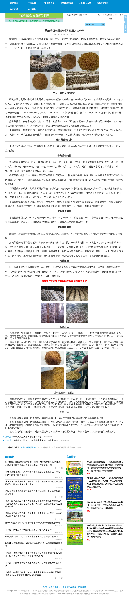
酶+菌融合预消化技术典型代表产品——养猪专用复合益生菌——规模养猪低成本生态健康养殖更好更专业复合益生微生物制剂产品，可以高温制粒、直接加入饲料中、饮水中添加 (105, 531)
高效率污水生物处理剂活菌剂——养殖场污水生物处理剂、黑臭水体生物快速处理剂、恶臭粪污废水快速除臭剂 (105, 505)
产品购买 (72, 587)
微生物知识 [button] (49, 3)
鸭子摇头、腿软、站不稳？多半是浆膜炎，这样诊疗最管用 (31, 536)
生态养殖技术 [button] (102, 3)
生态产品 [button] (14, 9)
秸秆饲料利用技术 (29, 447)
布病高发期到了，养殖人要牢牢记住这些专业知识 (35, 440)
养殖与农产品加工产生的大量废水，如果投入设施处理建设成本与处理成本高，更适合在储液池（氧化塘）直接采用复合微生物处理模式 (33, 504)
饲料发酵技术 (44, 447)
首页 (99, 15)
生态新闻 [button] (32, 3)
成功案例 (106, 15)
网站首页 (14, 3)
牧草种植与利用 (59, 447)
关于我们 (53, 587)
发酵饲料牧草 (13, 447)
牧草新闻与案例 (74, 447)
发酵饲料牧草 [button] (67, 3)
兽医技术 (114, 15)
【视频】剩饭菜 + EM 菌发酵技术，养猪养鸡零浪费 (28, 530)
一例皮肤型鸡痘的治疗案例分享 (27, 437)
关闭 (125, 17)
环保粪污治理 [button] (85, 3)
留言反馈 (82, 587)
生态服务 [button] (32, 9)
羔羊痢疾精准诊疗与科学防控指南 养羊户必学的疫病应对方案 (32, 523)
